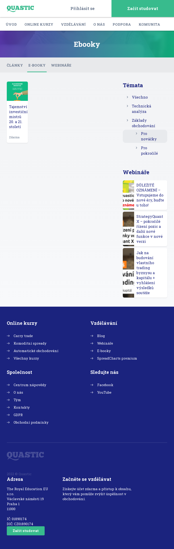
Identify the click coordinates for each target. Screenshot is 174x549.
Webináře (61, 65)
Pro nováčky (149, 136)
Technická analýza (141, 109)
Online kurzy (38, 24)
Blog (101, 335)
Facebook (105, 385)
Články (15, 65)
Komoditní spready (30, 343)
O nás (99, 24)
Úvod (11, 24)
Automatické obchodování (36, 350)
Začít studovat (142, 8)
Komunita (149, 24)
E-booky (37, 65)
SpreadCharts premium (117, 358)
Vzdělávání (73, 24)
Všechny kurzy (26, 358)
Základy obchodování (143, 123)
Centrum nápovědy (30, 385)
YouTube (104, 392)
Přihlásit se (82, 8)
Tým (17, 399)
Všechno (140, 97)
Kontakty (22, 407)
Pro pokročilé (149, 150)
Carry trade (23, 335)
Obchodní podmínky (31, 422)
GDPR (18, 414)
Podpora (122, 24)
